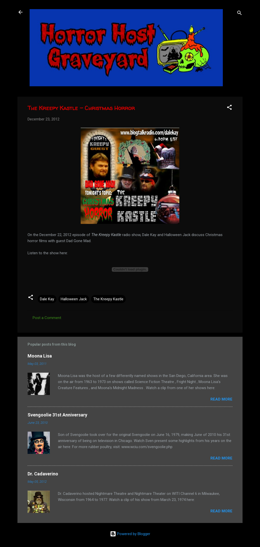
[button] (229, 108)
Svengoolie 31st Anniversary (57, 414)
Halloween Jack (74, 299)
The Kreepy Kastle (108, 299)
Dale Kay (47, 299)
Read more (221, 399)
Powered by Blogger (130, 534)
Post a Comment (47, 317)
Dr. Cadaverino (43, 473)
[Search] (239, 14)
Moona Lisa (40, 356)
